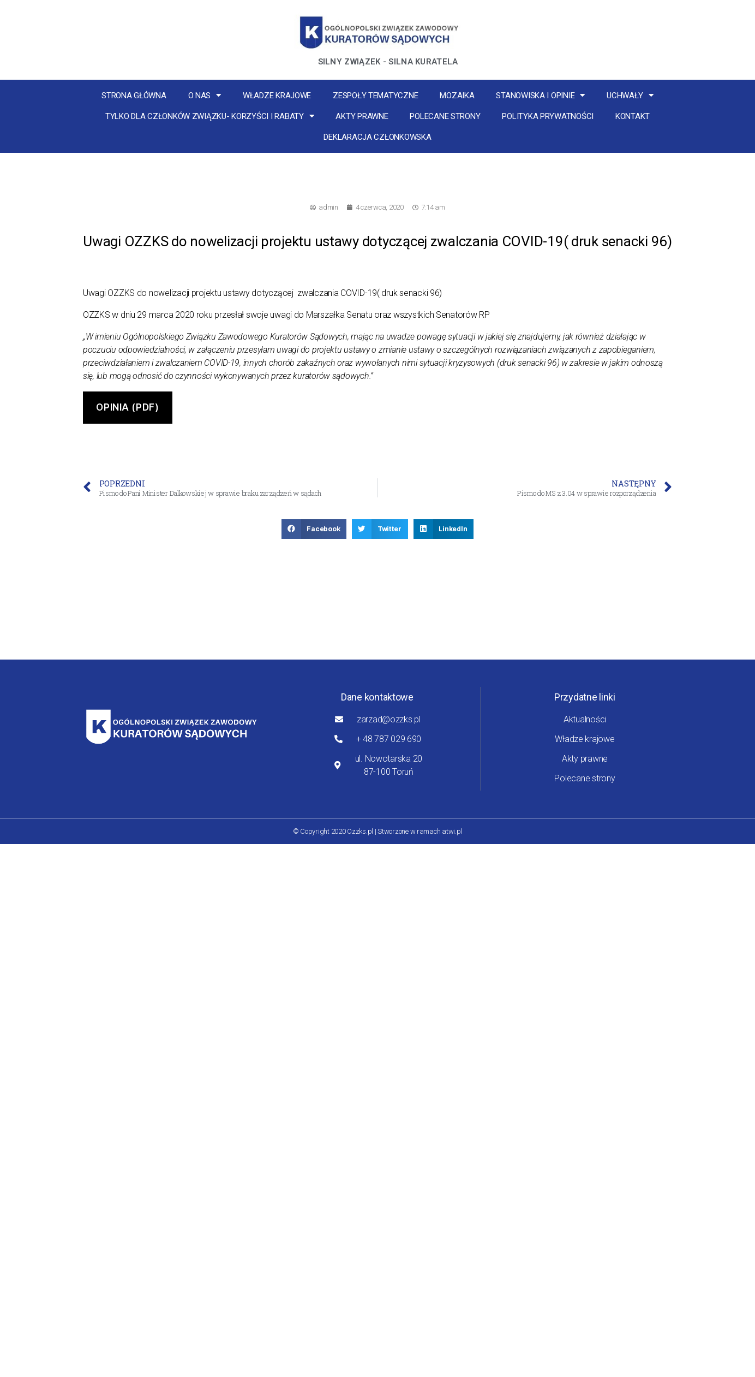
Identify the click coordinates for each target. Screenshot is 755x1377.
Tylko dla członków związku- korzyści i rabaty (209, 116)
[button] (314, 529)
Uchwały (630, 95)
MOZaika (457, 95)
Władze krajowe (277, 95)
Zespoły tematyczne (375, 95)
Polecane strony (445, 116)
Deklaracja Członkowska (377, 137)
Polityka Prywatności (548, 116)
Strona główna (133, 95)
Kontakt (632, 116)
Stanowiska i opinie (540, 95)
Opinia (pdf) (127, 407)
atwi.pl (452, 831)
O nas (204, 95)
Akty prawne (361, 116)
